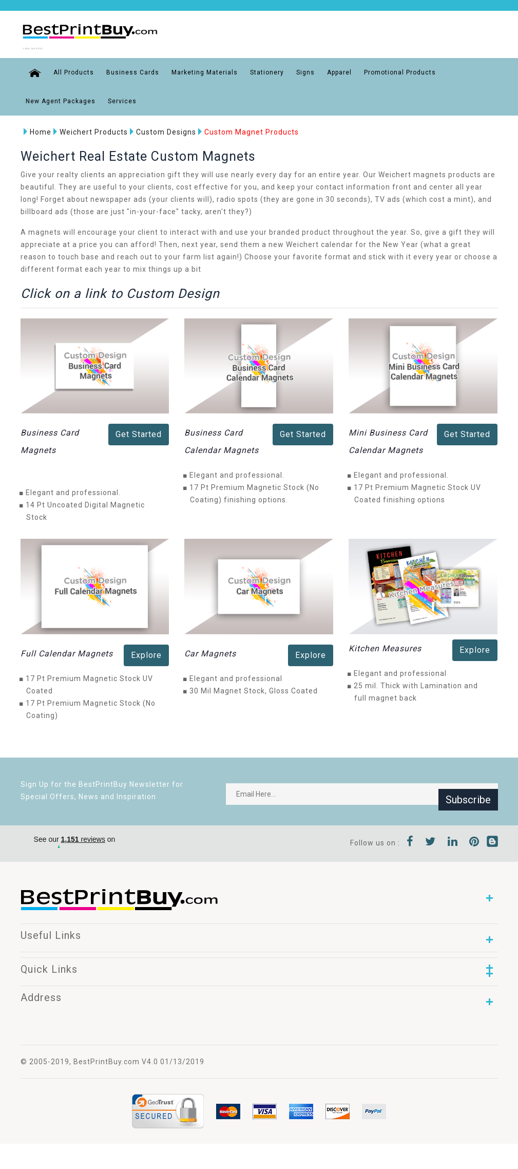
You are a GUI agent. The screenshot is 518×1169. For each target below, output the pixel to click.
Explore (146, 652)
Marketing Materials (197, 69)
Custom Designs (160, 129)
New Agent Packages (60, 98)
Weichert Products (87, 129)
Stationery (259, 69)
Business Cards (125, 69)
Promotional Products (392, 69)
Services (122, 98)
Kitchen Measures (385, 646)
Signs (298, 69)
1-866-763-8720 (61, 47)
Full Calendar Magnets (67, 651)
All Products (66, 69)
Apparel (331, 69)
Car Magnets (210, 651)
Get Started (139, 432)
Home (34, 129)
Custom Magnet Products (245, 129)
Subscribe (468, 791)
